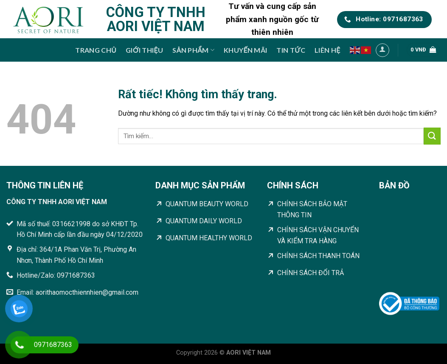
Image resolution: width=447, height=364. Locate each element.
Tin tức (290, 50)
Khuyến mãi (245, 50)
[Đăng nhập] (382, 50)
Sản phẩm (193, 50)
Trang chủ (95, 50)
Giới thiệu (144, 50)
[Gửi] (432, 136)
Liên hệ (327, 50)
